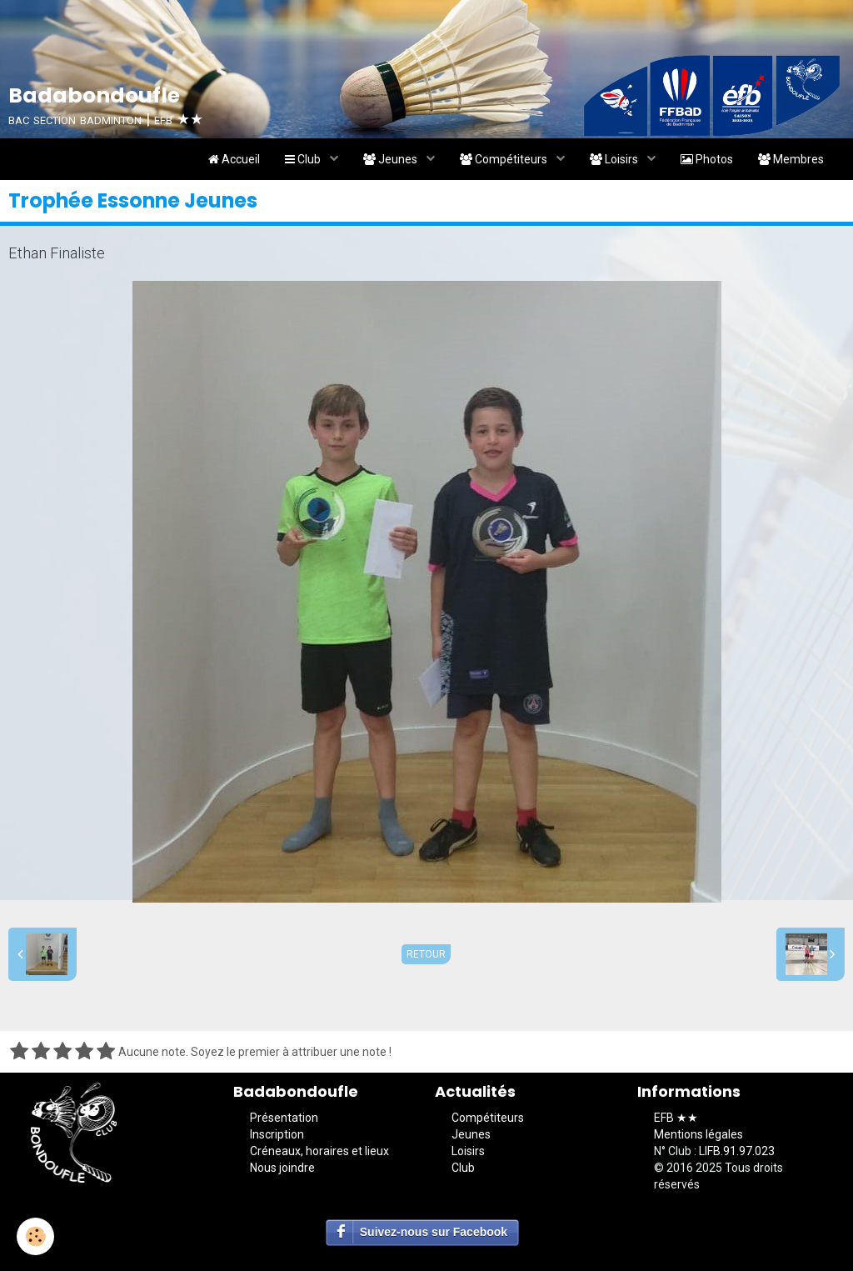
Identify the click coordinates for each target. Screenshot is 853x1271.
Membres (791, 159)
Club (304, 159)
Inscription (277, 1134)
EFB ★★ (676, 1117)
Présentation (284, 1117)
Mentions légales (698, 1134)
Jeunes (391, 159)
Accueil (234, 159)
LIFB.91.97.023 (737, 1151)
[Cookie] (35, 1236)
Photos (707, 159)
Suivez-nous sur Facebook (433, 1231)
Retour (426, 954)
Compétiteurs (505, 159)
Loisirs (615, 159)
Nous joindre (282, 1167)
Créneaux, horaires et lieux (319, 1151)
